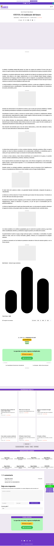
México (51, 491)
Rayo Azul (7, 458)
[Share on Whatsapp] (26, 20)
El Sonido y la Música (41, 436)
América (27, 342)
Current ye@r (5, 506)
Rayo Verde (7, 466)
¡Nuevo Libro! (49, 484)
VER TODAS (36, 446)
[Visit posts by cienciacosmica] (12, 17)
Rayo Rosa (33, 457)
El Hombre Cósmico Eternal (24, 436)
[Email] (28, 20)
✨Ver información (33, 1)
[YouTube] (25, 3)
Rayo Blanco (47, 458)
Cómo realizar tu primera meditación (8, 436)
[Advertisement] (27, 60)
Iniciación (47, 466)
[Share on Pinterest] (38, 320)
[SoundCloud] (29, 3)
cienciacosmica (16, 17)
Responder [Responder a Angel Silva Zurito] (40, 478)
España (27, 343)
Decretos (27, 446)
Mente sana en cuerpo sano (24, 409)
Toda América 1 (50, 488)
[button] (48, 6)
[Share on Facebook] (24, 20)
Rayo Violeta (34, 466)
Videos (31, 446)
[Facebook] (23, 3)
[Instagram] (27, 3)
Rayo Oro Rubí (20, 466)
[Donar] (30, 3)
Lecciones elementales (20, 446)
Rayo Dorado (20, 458)
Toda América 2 (50, 490)
